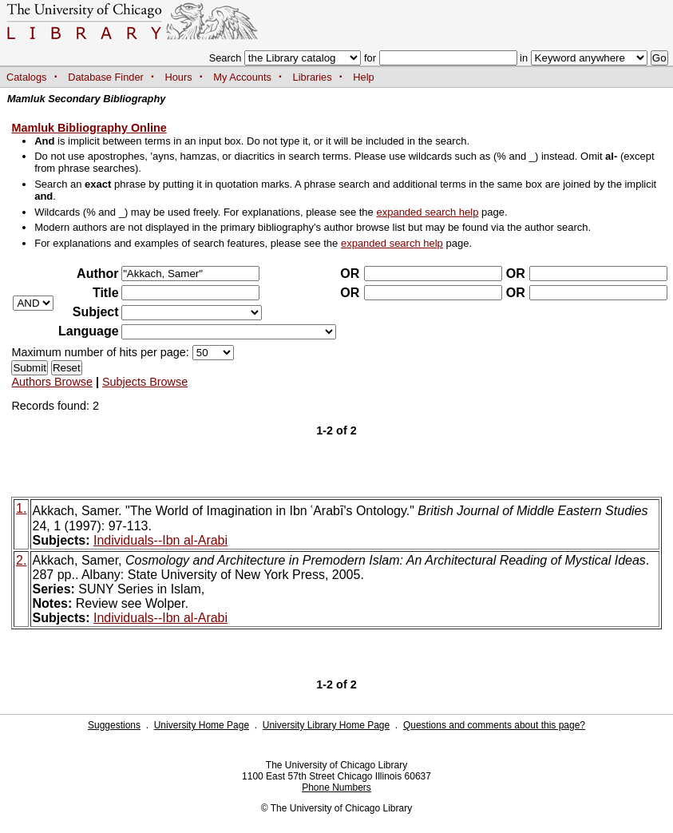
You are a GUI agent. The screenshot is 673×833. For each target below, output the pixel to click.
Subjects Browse (145, 381)
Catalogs (26, 77)
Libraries (312, 77)
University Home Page (201, 725)
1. (21, 508)
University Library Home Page (326, 725)
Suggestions (114, 725)
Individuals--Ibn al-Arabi (160, 540)
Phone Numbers (336, 787)
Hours (178, 77)
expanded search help (427, 212)
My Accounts (242, 77)
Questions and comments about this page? (494, 725)
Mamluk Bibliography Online (88, 127)
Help (363, 77)
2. (21, 560)
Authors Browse (52, 381)
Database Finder (106, 77)
